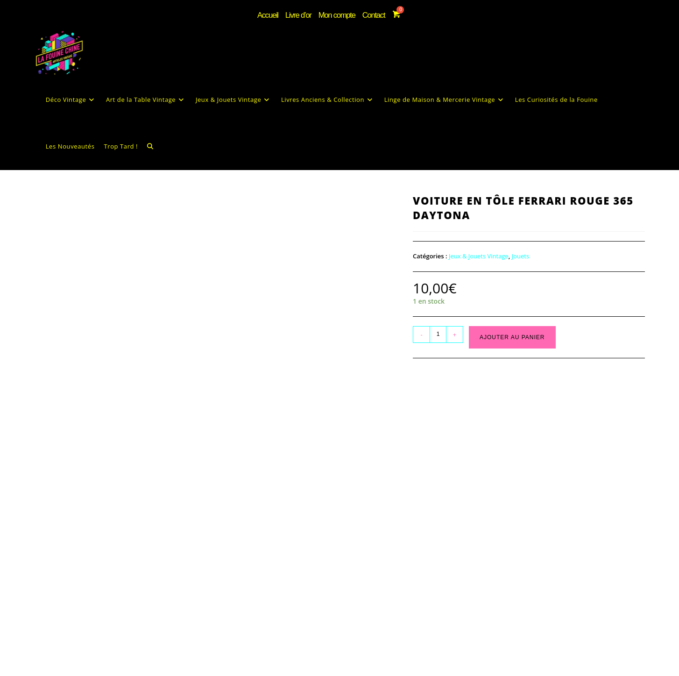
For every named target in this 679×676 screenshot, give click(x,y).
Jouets (520, 272)
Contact (370, 14)
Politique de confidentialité (251, 668)
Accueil (274, 14)
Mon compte (336, 14)
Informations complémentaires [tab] (137, 431)
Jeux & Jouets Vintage (479, 272)
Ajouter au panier (512, 352)
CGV (360, 668)
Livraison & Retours (403, 668)
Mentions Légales (319, 668)
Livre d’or (301, 14)
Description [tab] (58, 431)
